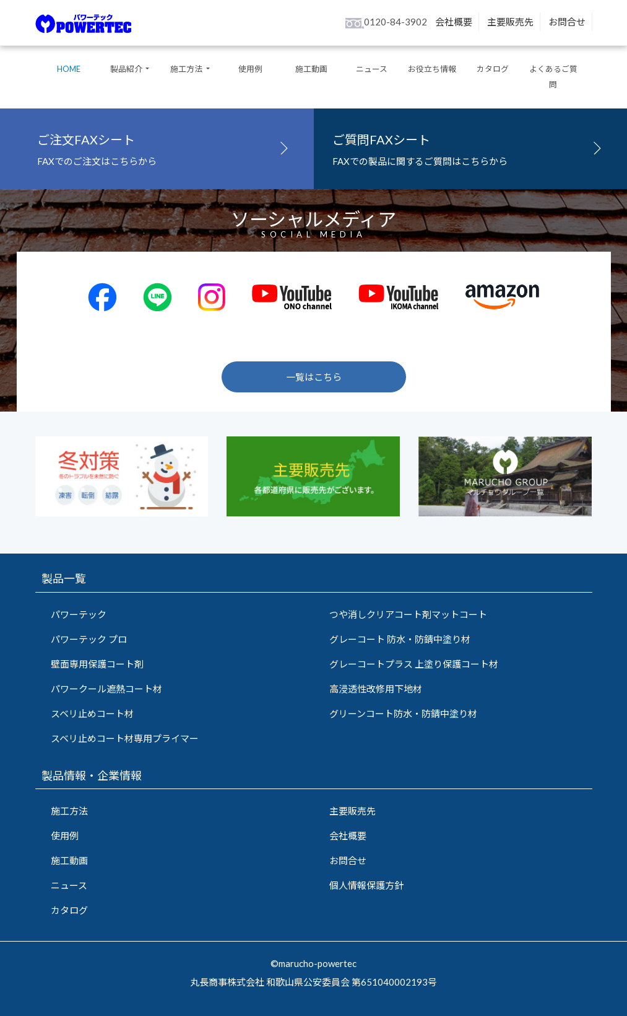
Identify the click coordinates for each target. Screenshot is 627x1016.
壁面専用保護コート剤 (97, 663)
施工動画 (311, 69)
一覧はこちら (314, 376)
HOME (68, 69)
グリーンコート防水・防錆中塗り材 (403, 713)
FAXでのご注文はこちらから (166, 147)
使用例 (250, 69)
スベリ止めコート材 (92, 713)
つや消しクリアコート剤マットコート (408, 614)
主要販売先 (510, 21)
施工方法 (69, 810)
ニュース (371, 69)
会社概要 (453, 21)
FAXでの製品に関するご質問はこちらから (470, 147)
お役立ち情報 (432, 69)
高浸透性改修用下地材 (375, 688)
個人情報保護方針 (366, 885)
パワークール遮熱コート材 (106, 688)
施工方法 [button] (187, 69)
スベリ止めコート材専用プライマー (125, 738)
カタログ (493, 69)
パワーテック (78, 614)
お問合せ (567, 21)
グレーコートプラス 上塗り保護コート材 (413, 663)
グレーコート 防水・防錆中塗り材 (399, 639)
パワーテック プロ (89, 639)
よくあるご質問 (553, 77)
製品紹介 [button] (127, 69)
